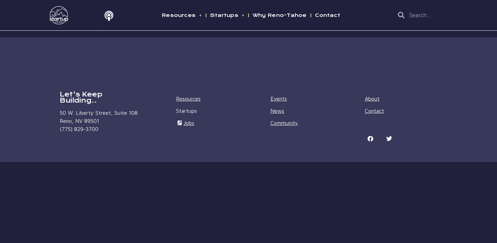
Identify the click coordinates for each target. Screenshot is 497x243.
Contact (328, 15)
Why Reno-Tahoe (280, 15)
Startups (227, 15)
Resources (182, 15)
